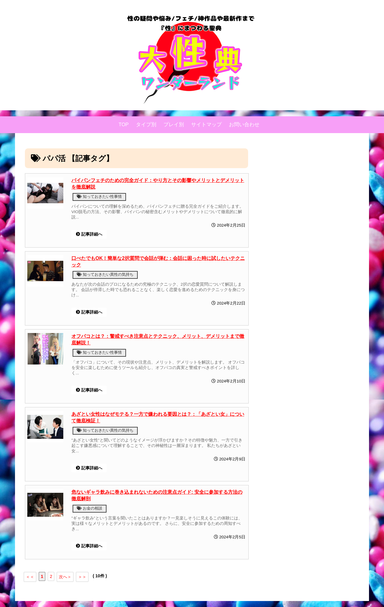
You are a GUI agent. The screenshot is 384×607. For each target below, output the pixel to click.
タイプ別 (146, 124)
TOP (123, 124)
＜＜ (30, 576)
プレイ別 (174, 124)
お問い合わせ (244, 124)
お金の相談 (89, 508)
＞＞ (82, 576)
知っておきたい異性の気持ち (105, 274)
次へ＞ (65, 576)
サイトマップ (206, 124)
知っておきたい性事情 (99, 196)
